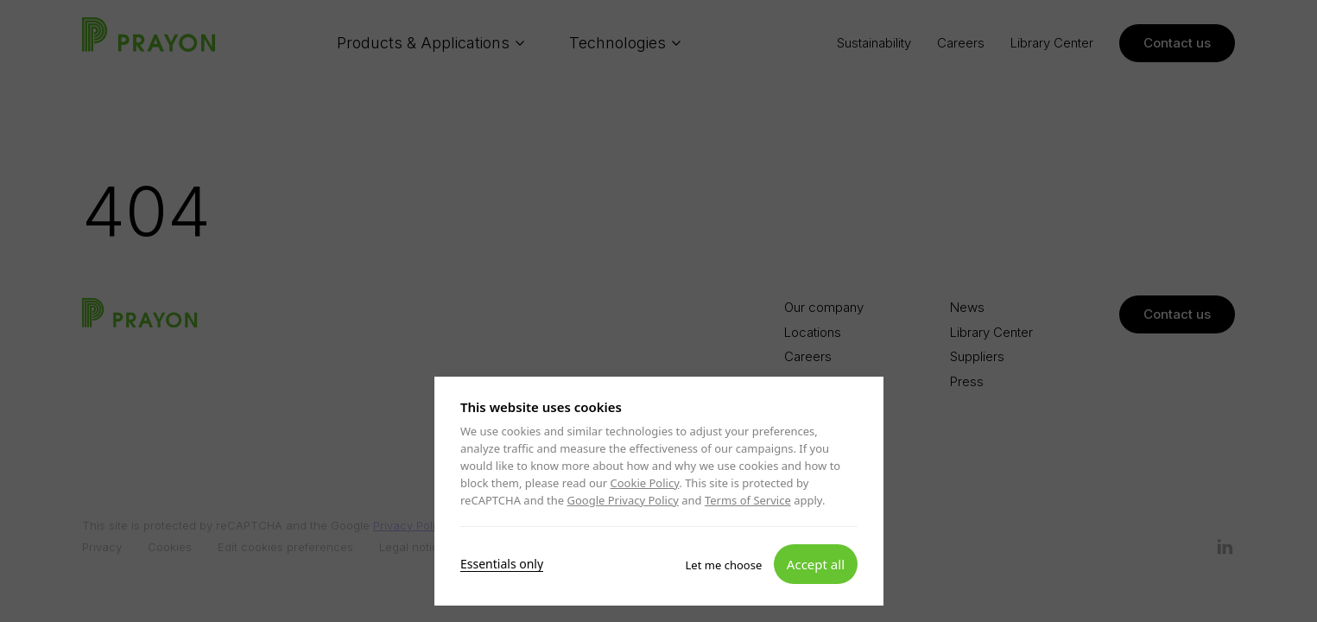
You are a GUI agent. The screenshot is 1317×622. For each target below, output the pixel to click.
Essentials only (501, 563)
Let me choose (723, 564)
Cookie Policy (644, 483)
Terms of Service (747, 500)
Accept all (815, 563)
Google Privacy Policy (622, 500)
